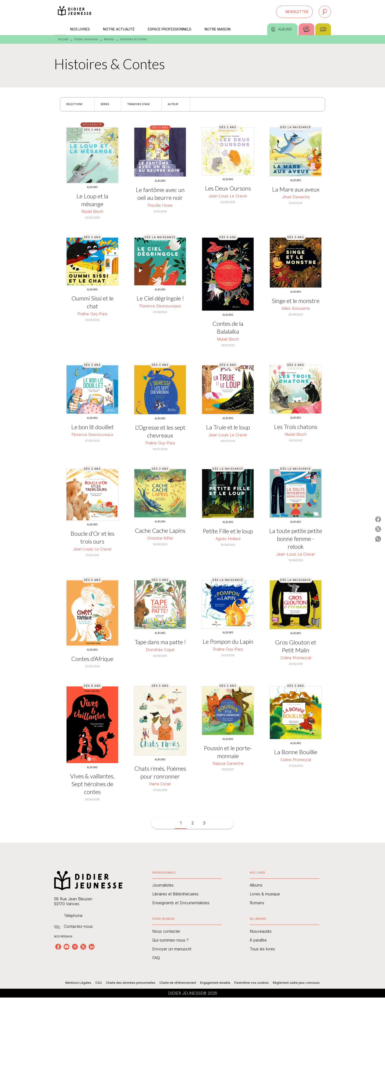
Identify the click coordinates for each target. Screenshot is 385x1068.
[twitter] (83, 947)
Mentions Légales (78, 983)
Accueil (63, 39)
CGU (98, 983)
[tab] (60, 29)
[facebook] (58, 947)
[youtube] (66, 947)
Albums (109, 39)
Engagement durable (215, 983)
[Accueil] (74, 11)
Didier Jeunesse (86, 39)
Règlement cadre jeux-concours (296, 983)
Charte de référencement (177, 983)
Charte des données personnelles (130, 983)
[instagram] (75, 947)
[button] (294, 12)
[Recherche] (325, 12)
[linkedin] (91, 947)
